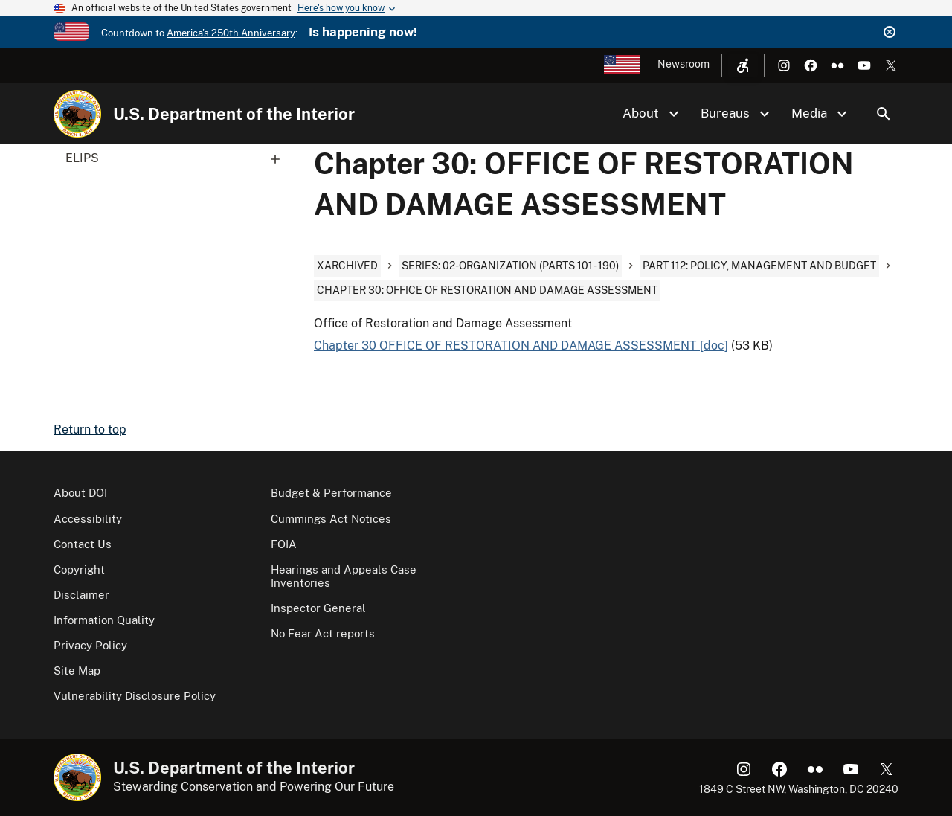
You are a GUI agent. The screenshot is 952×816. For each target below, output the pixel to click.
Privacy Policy (90, 645)
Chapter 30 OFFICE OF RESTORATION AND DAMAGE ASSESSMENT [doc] (521, 345)
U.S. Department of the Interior (234, 113)
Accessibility (88, 519)
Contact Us (83, 544)
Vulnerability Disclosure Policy (135, 696)
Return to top (90, 430)
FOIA (284, 544)
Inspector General (318, 608)
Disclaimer (81, 594)
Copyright (79, 569)
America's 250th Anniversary (231, 33)
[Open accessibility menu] (743, 65)
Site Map (77, 670)
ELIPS (177, 158)
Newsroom (683, 64)
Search (883, 114)
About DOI (80, 492)
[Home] (77, 114)
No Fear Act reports (323, 633)
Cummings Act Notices (331, 519)
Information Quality (104, 620)
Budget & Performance (331, 492)
